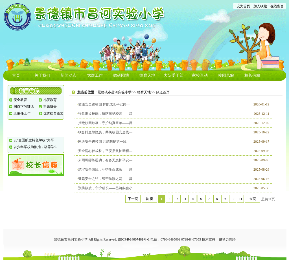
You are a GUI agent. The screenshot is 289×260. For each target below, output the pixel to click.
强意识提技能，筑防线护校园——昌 (105, 114)
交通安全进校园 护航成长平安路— (104, 104)
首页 (16, 75)
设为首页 (243, 6)
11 (240, 199)
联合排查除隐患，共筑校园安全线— (105, 132)
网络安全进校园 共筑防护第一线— (104, 142)
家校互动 (200, 75)
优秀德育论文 (53, 113)
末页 (252, 199)
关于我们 (42, 75)
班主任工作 (22, 113)
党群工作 (95, 75)
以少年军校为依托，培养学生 (36, 147)
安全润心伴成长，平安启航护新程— (105, 151)
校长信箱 (252, 75)
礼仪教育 (50, 100)
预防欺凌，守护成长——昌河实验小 (105, 188)
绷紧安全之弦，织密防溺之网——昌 (105, 179)
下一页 (133, 199)
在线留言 (277, 6)
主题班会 (50, 107)
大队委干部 (173, 75)
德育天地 (147, 75)
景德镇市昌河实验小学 (115, 92)
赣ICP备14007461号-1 (134, 239)
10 (232, 199)
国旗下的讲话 (24, 107)
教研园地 (121, 75)
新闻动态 (68, 75)
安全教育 (20, 100)
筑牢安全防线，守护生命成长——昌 (105, 169)
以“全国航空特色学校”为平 (34, 140)
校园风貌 (226, 75)
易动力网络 (227, 239)
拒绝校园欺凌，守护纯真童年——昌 (105, 123)
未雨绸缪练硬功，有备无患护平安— (105, 160)
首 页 (149, 199)
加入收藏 (260, 6)
